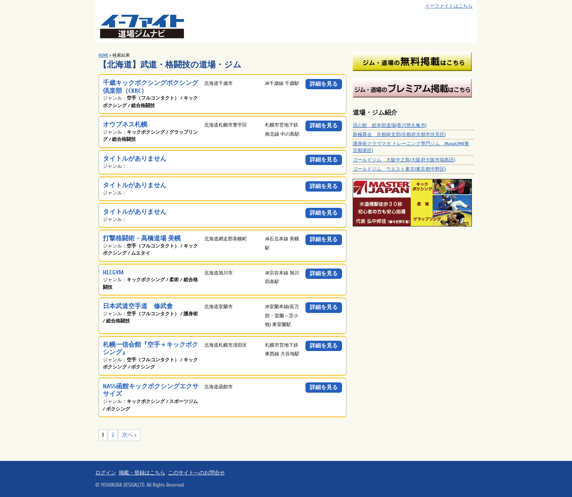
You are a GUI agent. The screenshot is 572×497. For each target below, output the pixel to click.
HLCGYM (113, 272)
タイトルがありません (134, 158)
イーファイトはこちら (449, 6)
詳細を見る (324, 84)
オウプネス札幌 (125, 124)
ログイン (105, 473)
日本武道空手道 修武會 (138, 306)
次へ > (129, 435)
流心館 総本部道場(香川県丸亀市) (390, 125)
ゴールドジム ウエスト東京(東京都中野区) (399, 169)
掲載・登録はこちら (142, 473)
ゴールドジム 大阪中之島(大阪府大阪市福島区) (404, 160)
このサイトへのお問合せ (196, 473)
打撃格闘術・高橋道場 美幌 (142, 238)
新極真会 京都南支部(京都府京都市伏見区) (399, 134)
